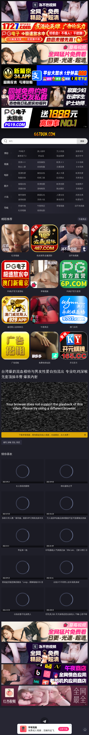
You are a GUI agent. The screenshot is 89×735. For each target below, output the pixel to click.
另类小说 (41, 199)
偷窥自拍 (22, 184)
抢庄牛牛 (79, 155)
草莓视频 (60, 205)
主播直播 (60, 166)
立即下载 (63, 729)
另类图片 (79, 188)
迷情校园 (22, 199)
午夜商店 (41, 205)
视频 (6, 164)
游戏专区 (79, 151)
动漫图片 (79, 184)
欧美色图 (60, 184)
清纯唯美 (41, 188)
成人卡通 (60, 173)
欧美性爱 (79, 173)
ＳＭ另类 (79, 166)
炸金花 (41, 155)
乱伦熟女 (60, 177)
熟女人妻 (22, 166)
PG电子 (22, 151)
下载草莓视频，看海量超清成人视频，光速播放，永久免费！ (52, 434)
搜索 (82, 141)
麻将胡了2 (22, 155)
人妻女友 (60, 194)
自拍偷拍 (41, 162)
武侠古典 (79, 194)
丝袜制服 (41, 166)
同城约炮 (22, 205)
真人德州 (41, 151)
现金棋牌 (60, 155)
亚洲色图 (41, 184)
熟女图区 (60, 188)
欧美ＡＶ (60, 162)
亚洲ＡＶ (22, 162)
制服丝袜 (22, 177)
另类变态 (79, 177)
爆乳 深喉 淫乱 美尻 (11, 442)
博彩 (6, 153)
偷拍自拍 (41, 173)
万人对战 (60, 151)
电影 (6, 174)
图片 (6, 185)
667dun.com (44, 134)
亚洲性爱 (22, 173)
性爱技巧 (79, 199)
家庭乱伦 (41, 194)
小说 (6, 196)
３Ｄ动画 (79, 162)
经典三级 (41, 177)
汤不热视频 (79, 205)
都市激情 (22, 194)
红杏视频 (22, 210)
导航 (6, 207)
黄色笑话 (60, 199)
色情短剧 (41, 210)
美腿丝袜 (22, 188)
